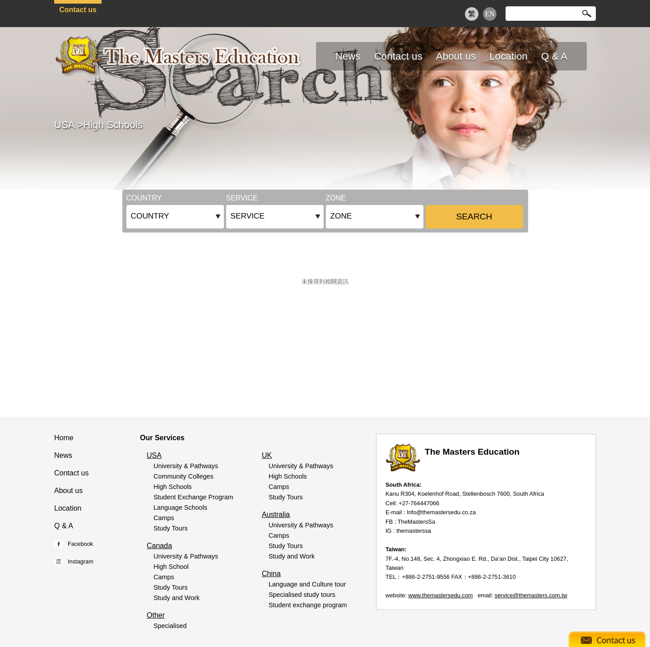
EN (489, 14)
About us (68, 490)
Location (68, 508)
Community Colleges (183, 476)
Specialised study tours (302, 594)
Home (64, 438)
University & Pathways (185, 466)
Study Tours (170, 528)
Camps (163, 517)
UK (267, 455)
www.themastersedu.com (441, 595)
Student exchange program (308, 605)
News (63, 455)
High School (171, 566)
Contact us (78, 10)
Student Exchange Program (193, 497)
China (271, 573)
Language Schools (180, 507)
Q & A (63, 526)
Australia (276, 514)
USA (64, 124)
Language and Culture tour (307, 584)
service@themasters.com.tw (531, 595)
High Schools (113, 124)
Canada (159, 545)
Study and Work (176, 597)
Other (156, 615)
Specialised (170, 625)
